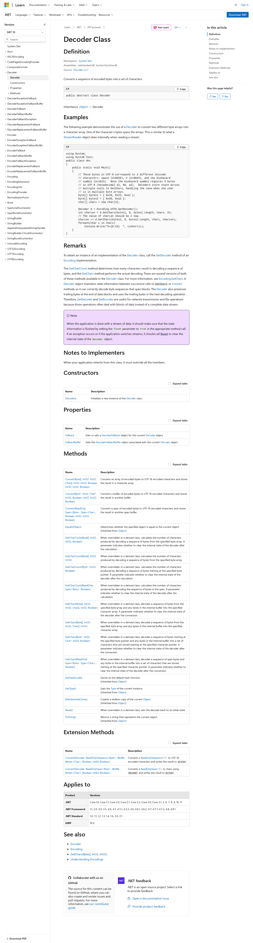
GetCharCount (78, 268)
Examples (214, 39)
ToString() (70, 717)
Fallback (69, 435)
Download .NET (238, 14)
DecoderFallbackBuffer (108, 442)
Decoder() (70, 398)
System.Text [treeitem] (13, 46)
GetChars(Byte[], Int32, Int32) (89, 854)
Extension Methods (219, 67)
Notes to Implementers (222, 48)
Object (83, 107)
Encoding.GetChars (171, 278)
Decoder (131, 127)
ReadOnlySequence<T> (154, 757)
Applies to (214, 72)
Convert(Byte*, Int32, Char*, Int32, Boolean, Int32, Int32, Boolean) (81, 497)
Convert (177, 284)
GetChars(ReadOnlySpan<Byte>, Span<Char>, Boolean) (80, 663)
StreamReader (73, 137)
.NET (78, 27)
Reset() (69, 710)
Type (113, 688)
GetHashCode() (73, 677)
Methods (214, 63)
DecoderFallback (111, 435)
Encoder (76, 844)
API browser (94, 27)
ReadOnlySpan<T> (151, 769)
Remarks (213, 44)
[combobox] (25, 32)
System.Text (85, 61)
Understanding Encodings (87, 859)
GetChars (88, 273)
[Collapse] (45, 24)
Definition (214, 34)
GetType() (70, 688)
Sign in (245, 4)
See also (213, 77)
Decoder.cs (79, 69)
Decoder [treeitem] (15, 77)
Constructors (216, 53)
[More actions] (186, 27)
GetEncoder (106, 299)
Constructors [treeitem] (17, 82)
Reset (164, 334)
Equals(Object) (73, 527)
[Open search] (235, 5)
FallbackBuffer (73, 442)
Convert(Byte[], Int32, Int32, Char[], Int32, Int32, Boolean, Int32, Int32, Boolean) (81, 483)
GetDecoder (163, 255)
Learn (67, 27)
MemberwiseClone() (76, 699)
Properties (214, 58)
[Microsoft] (6, 5)
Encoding (69, 260)
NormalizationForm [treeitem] (18, 197)
